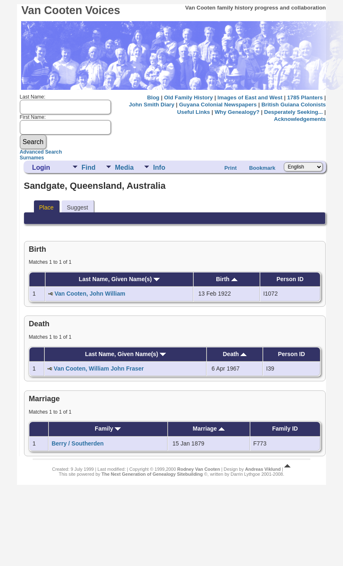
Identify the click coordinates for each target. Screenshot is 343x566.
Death (235, 354)
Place (46, 207)
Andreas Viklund (263, 469)
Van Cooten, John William (90, 293)
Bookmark (262, 168)
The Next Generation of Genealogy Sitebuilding (152, 474)
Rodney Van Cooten (198, 469)
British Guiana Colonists (293, 104)
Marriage (209, 428)
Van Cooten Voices (70, 10)
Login (41, 167)
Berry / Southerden (78, 443)
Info (159, 167)
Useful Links (193, 112)
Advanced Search (41, 152)
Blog (153, 97)
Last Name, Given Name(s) (119, 279)
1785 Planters (305, 97)
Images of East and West (250, 97)
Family (108, 428)
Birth (226, 279)
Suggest (77, 207)
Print (230, 168)
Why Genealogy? (237, 112)
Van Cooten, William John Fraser (99, 368)
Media (124, 167)
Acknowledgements (300, 119)
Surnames (32, 158)
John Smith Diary (152, 104)
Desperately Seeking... (293, 112)
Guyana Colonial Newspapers (218, 104)
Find (89, 167)
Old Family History (188, 97)
